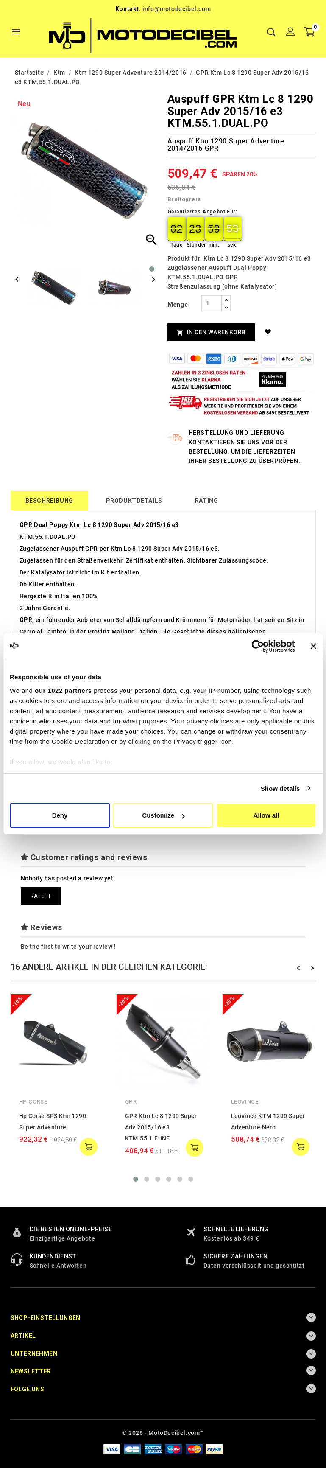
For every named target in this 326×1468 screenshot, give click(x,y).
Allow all (266, 815)
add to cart (89, 1147)
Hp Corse (33, 1101)
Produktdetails (134, 500)
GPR (131, 1101)
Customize (163, 815)
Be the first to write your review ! (68, 946)
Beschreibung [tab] (49, 500)
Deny (60, 815)
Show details (280, 788)
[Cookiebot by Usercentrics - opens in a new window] (257, 646)
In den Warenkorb (211, 332)
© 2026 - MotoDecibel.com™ (163, 1432)
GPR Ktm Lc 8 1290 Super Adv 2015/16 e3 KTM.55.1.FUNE (161, 1127)
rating (206, 500)
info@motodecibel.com (176, 9)
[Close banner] (313, 646)
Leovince (245, 1101)
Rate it (41, 896)
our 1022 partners (63, 690)
